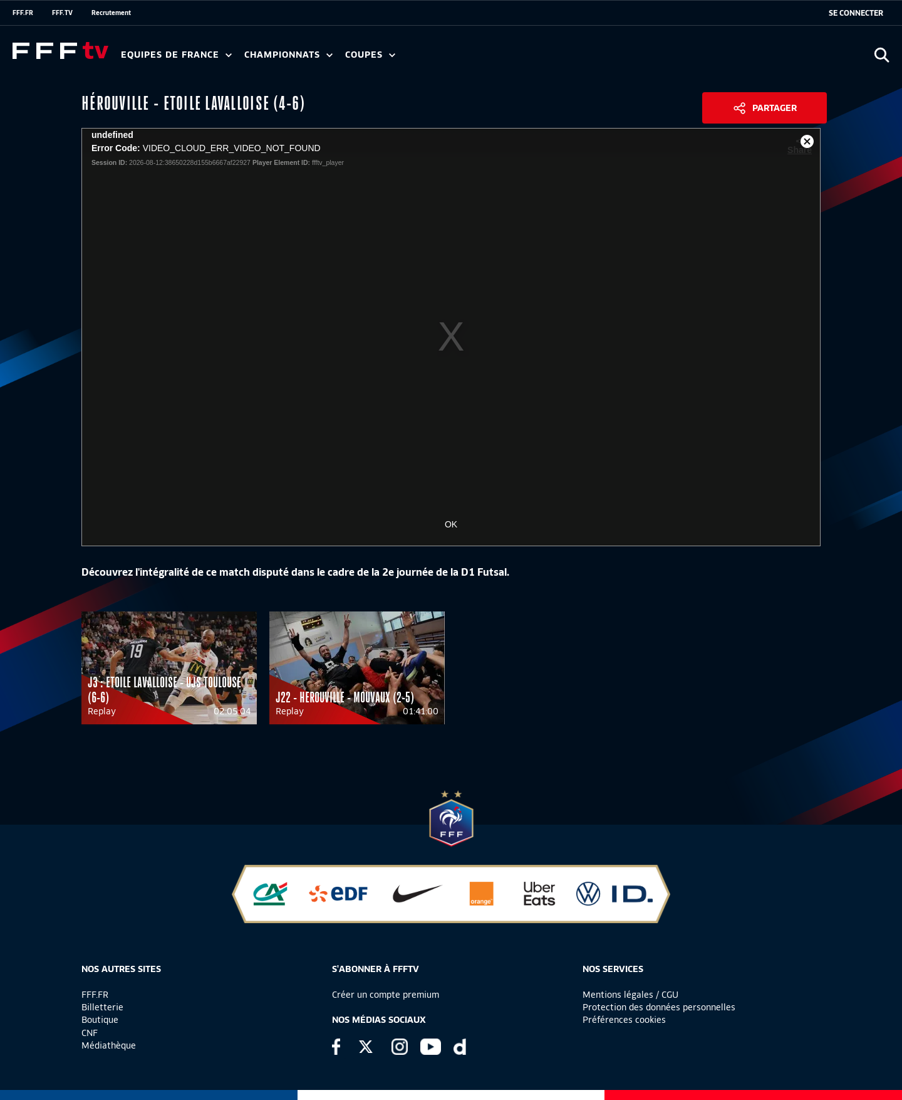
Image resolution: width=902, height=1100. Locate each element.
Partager (774, 108)
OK (451, 524)
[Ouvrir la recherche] (881, 55)
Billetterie (102, 1007)
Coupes (370, 55)
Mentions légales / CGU (630, 995)
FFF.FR (23, 12)
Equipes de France (176, 55)
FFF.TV (62, 12)
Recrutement (111, 12)
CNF (89, 1033)
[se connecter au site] (856, 13)
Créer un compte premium (385, 995)
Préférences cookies (624, 1020)
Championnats (288, 55)
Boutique (99, 1020)
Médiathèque (108, 1045)
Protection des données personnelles (659, 1007)
